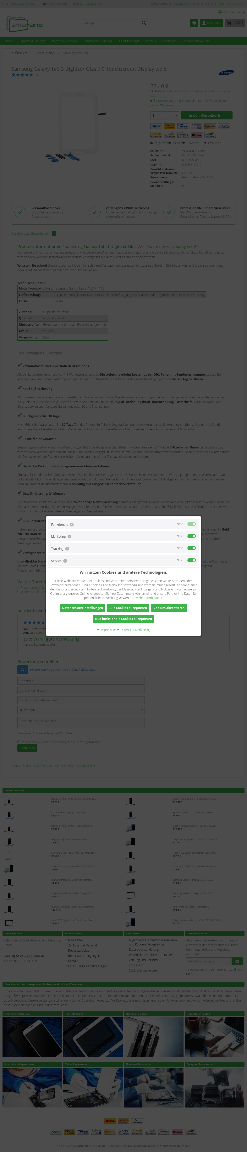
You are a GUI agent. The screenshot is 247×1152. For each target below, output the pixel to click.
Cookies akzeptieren (169, 608)
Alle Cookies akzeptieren (128, 608)
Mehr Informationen (149, 598)
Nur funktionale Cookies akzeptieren (123, 619)
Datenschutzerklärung (133, 630)
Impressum (106, 630)
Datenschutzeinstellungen (82, 608)
